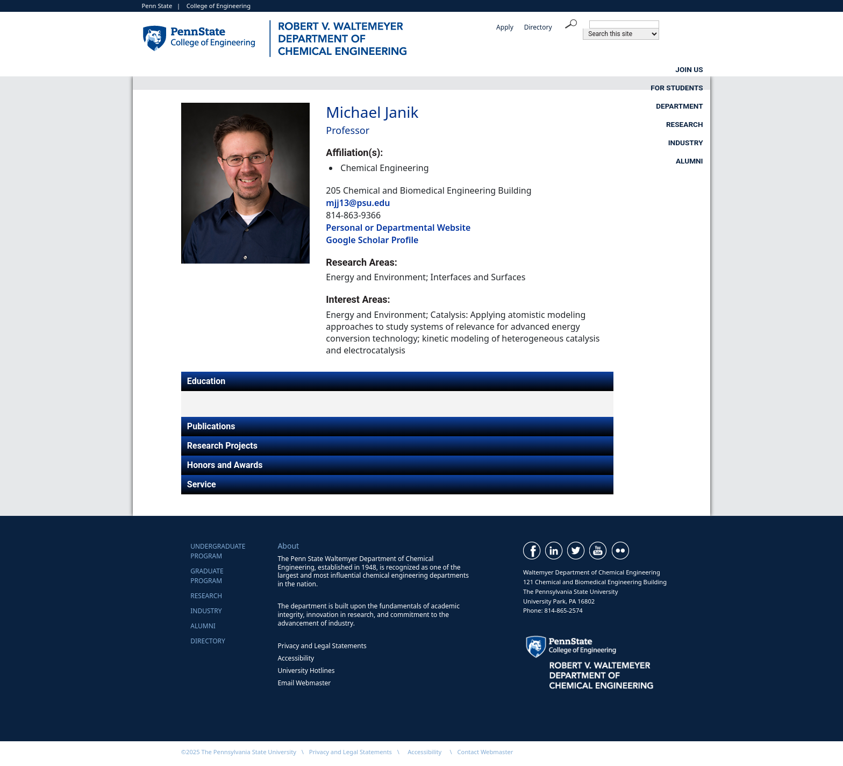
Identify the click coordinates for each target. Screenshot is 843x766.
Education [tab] (206, 381)
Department (420, 69)
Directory (538, 27)
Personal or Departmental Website (398, 227)
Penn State (157, 6)
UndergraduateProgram (217, 551)
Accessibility (295, 658)
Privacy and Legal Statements (321, 645)
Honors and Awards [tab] (225, 465)
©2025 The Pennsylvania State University (238, 752)
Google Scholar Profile (372, 240)
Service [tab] (201, 484)
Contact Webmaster (485, 752)
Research (515, 69)
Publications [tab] (211, 426)
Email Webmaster (304, 682)
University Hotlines (305, 670)
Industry (605, 69)
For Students (317, 69)
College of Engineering (219, 6)
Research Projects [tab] (222, 446)
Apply (504, 27)
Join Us (224, 69)
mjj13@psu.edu (358, 203)
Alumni (689, 69)
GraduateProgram (206, 575)
